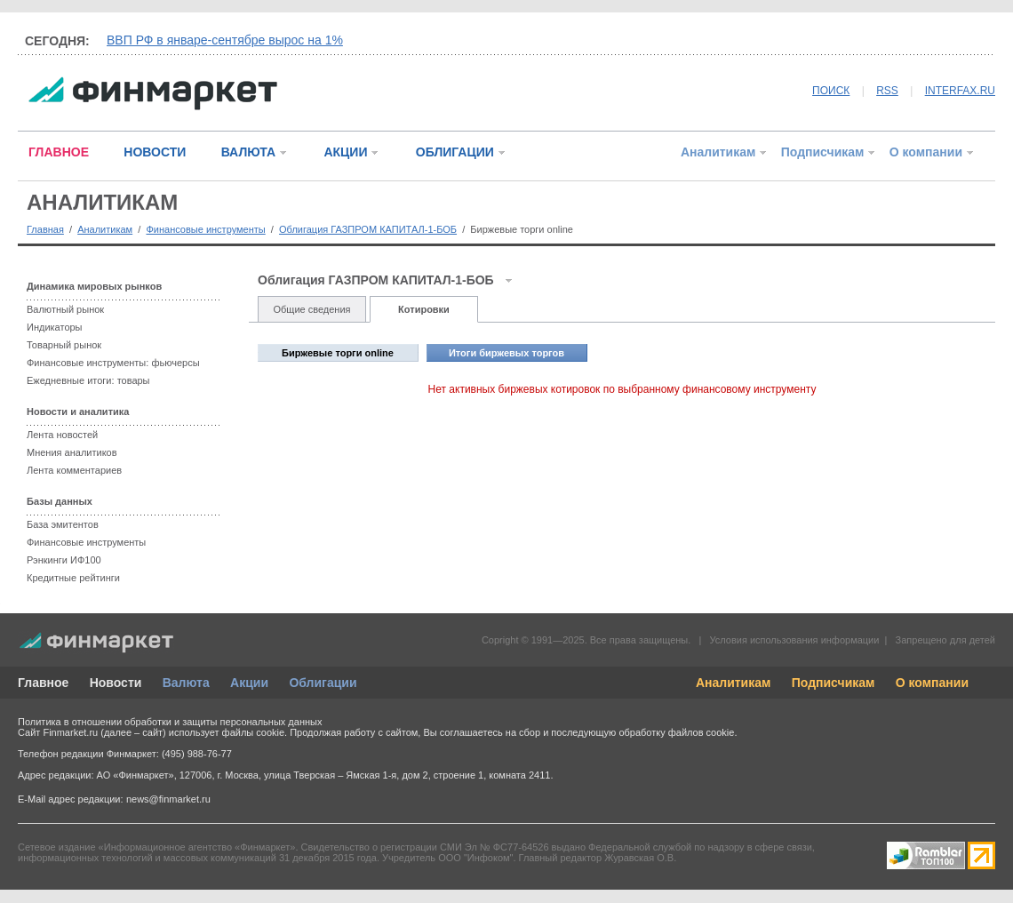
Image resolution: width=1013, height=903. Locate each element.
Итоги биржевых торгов (506, 353)
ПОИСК (830, 90)
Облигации (322, 682)
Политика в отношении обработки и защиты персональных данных (170, 721)
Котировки (424, 309)
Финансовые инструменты (205, 229)
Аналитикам (718, 152)
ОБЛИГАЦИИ (455, 152)
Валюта (186, 682)
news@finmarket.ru (168, 799)
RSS (887, 90)
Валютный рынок (65, 309)
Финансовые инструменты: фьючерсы (113, 362)
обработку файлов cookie (676, 732)
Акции (249, 682)
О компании (925, 152)
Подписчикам (823, 152)
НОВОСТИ (155, 152)
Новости (116, 682)
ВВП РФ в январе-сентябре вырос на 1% (225, 40)
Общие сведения (311, 309)
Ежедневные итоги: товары (88, 380)
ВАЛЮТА (248, 152)
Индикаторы (55, 327)
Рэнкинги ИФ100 (64, 560)
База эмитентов (63, 524)
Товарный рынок (64, 345)
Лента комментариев (74, 470)
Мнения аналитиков (72, 452)
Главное (43, 682)
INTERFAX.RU (960, 90)
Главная (45, 229)
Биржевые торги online (338, 353)
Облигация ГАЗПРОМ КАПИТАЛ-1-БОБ (368, 229)
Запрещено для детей (945, 640)
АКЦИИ (345, 152)
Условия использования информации (794, 640)
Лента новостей (62, 434)
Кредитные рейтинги (73, 577)
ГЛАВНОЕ (58, 152)
